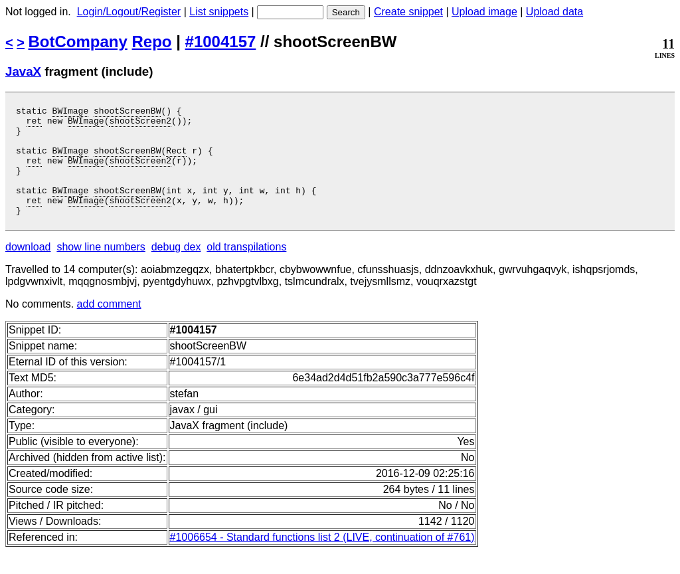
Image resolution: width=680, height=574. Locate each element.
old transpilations (246, 268)
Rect (176, 160)
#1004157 (220, 41)
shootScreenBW (127, 112)
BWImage (70, 112)
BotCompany (78, 41)
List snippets (218, 11)
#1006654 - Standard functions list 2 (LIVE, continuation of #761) (322, 559)
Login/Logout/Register (129, 11)
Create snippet (408, 11)
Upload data (554, 11)
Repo (152, 41)
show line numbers (100, 268)
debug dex (176, 268)
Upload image (484, 11)
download (28, 268)
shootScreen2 (140, 124)
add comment (109, 326)
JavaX (23, 71)
